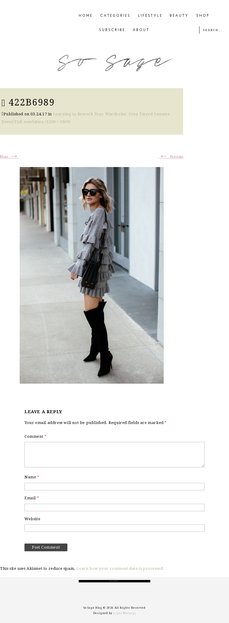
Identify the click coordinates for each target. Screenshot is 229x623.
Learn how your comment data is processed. (120, 568)
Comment (35, 436)
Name (32, 477)
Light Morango (124, 613)
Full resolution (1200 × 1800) (43, 122)
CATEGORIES (115, 16)
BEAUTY (179, 16)
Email (31, 498)
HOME (86, 16)
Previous (171, 157)
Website (32, 519)
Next (9, 157)
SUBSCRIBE (112, 30)
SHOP (203, 16)
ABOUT (141, 30)
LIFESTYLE (150, 16)
